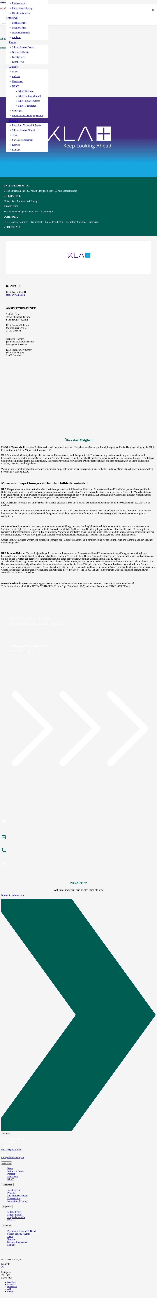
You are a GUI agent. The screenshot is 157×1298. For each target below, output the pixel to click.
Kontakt (11, 1244)
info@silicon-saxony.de (12, 1157)
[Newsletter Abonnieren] (78, 1015)
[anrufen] (78, 851)
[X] (2, 1266)
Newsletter (12, 1176)
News (10, 1168)
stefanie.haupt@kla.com (18, 317)
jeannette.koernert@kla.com (20, 341)
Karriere (11, 1239)
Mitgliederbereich (16, 1217)
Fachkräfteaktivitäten (17, 1195)
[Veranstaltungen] (78, 837)
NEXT (10, 1179)
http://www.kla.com (15, 295)
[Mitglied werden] (78, 821)
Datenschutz (12, 1287)
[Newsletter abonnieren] (78, 864)
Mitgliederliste (14, 1212)
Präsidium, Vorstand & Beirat (21, 1231)
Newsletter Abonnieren (12, 895)
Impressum (11, 1284)
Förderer (11, 1220)
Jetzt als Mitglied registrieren (23, 651)
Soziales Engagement (17, 1242)
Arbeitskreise (13, 1190)
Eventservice (13, 1198)
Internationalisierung (17, 1201)
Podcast (11, 1174)
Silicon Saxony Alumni (18, 1233)
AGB (9, 1289)
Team (10, 1236)
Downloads (11, 1282)
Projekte (11, 1193)
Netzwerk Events (15, 1171)
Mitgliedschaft (14, 1214)
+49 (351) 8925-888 (11, 1149)
